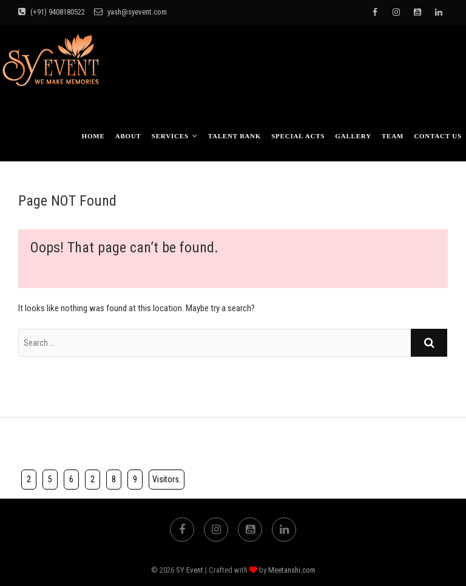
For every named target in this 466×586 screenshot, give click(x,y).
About (128, 136)
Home (93, 136)
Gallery (353, 136)
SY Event (189, 569)
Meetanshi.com (292, 569)
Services (170, 136)
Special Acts (298, 136)
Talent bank (235, 136)
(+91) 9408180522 (51, 11)
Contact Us (438, 136)
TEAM (393, 136)
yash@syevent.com (130, 11)
